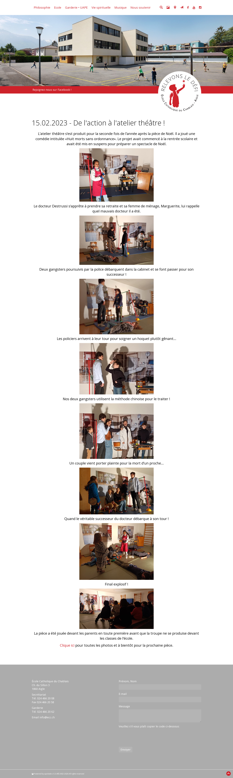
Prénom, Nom (128, 681)
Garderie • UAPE (76, 7)
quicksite (48, 774)
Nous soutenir (140, 7)
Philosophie (42, 7)
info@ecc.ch (47, 717)
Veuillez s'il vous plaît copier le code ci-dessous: (149, 726)
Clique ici (67, 645)
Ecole (57, 7)
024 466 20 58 (45, 702)
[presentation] (141, 735)
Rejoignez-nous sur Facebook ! (52, 89)
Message (124, 706)
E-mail (123, 694)
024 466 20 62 (45, 711)
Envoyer (126, 749)
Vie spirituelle (101, 7)
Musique (120, 7)
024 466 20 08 (45, 698)
